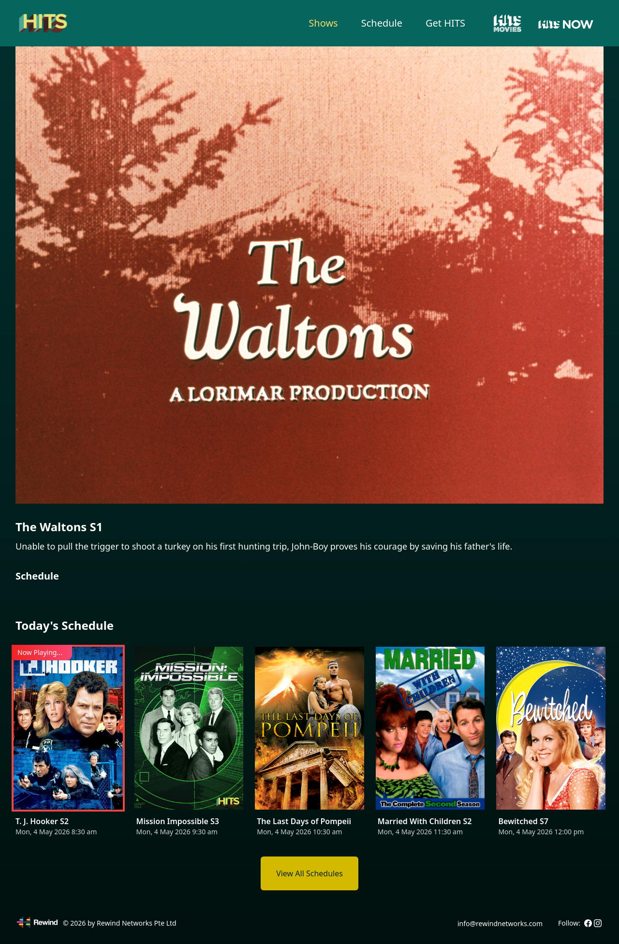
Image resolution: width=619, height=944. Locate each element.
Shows (323, 22)
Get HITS (445, 22)
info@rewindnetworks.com (500, 923)
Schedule (381, 22)
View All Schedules (309, 873)
